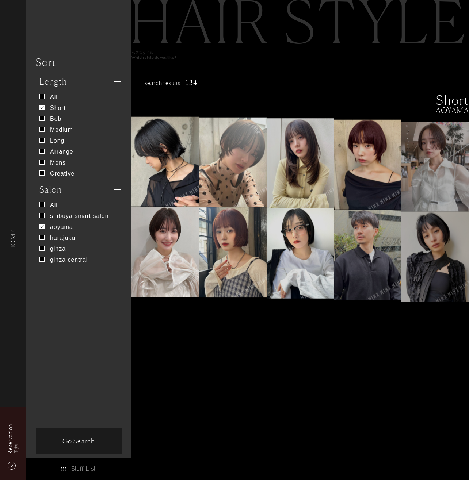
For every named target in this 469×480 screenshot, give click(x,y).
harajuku (57, 238)
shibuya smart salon (74, 216)
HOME (13, 240)
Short (52, 108)
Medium (56, 130)
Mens (52, 163)
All (48, 97)
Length (53, 81)
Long (51, 141)
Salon (50, 189)
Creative (57, 173)
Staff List (78, 469)
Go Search (78, 441)
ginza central (63, 260)
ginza (52, 249)
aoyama (56, 227)
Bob (50, 119)
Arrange (56, 152)
